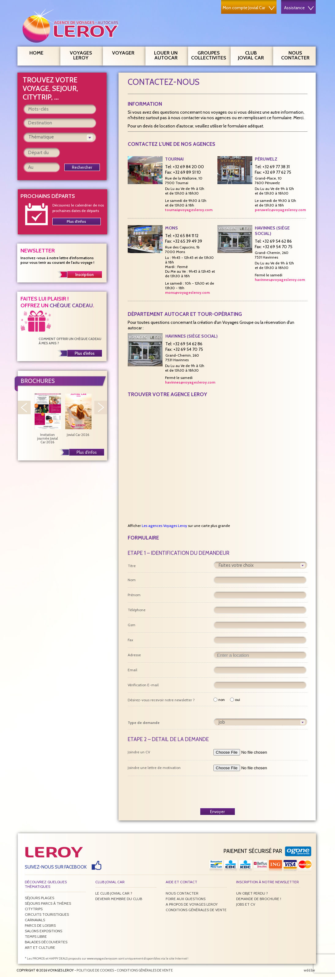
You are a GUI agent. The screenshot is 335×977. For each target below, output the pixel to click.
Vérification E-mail (143, 685)
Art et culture (40, 947)
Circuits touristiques (47, 914)
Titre (132, 565)
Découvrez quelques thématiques (46, 884)
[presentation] (217, 792)
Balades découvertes (46, 942)
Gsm (131, 625)
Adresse (134, 655)
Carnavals (35, 920)
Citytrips (34, 909)
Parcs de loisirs (40, 925)
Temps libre (36, 936)
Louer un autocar (168, 54)
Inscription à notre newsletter (267, 882)
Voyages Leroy (84, 54)
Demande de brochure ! (258, 898)
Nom (132, 579)
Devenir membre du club (118, 898)
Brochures (38, 380)
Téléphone (136, 610)
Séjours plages (39, 898)
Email (132, 670)
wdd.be (309, 970)
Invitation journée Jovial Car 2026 (47, 419)
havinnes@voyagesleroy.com (280, 279)
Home (36, 53)
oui (235, 700)
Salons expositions (43, 931)
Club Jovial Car (251, 55)
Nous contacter (297, 54)
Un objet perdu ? (252, 893)
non (219, 700)
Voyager (126, 52)
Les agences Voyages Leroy (164, 525)
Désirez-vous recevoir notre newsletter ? (161, 700)
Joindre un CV (139, 752)
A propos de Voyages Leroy (192, 904)
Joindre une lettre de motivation (154, 767)
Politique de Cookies (95, 970)
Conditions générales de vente (196, 909)
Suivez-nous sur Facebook (56, 867)
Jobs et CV (245, 904)
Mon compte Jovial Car (249, 7)
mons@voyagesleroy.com (187, 292)
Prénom (134, 595)
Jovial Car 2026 (78, 415)
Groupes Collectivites (208, 54)
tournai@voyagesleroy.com (189, 209)
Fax (130, 640)
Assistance (299, 7)
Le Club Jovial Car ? (113, 893)
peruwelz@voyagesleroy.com (280, 209)
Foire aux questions (185, 898)
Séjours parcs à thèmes (48, 903)
